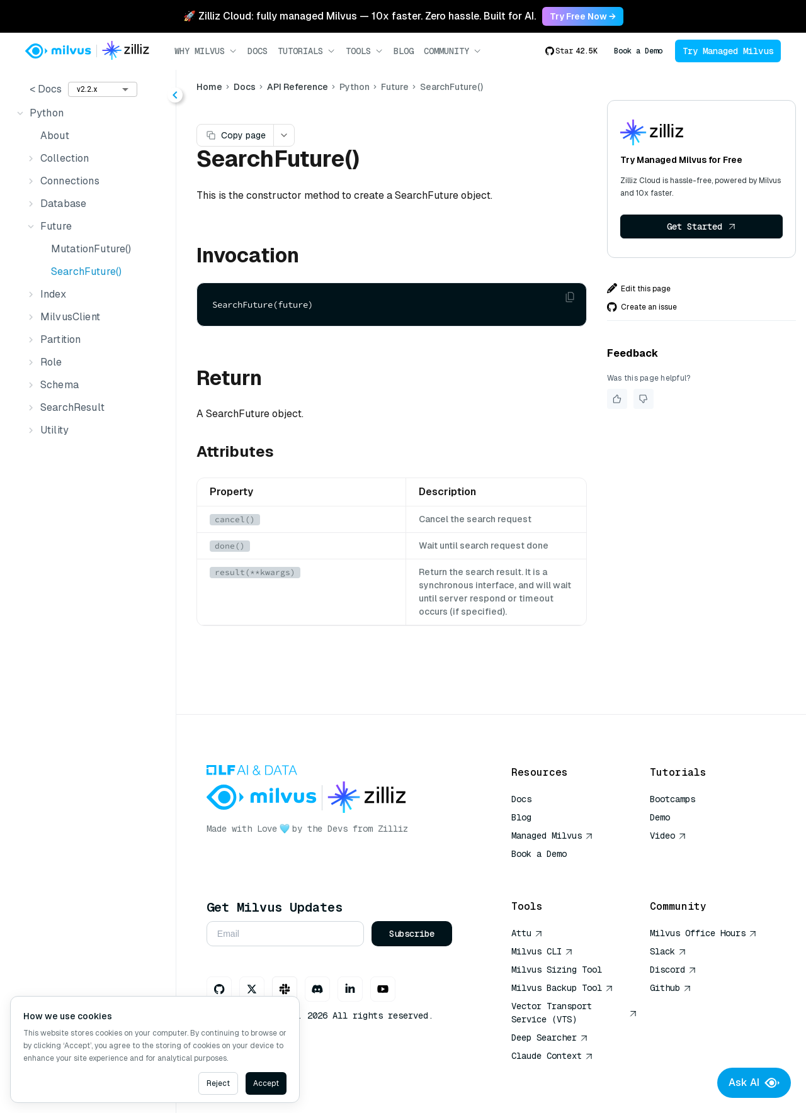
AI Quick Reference (556, 872)
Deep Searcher (549, 1037)
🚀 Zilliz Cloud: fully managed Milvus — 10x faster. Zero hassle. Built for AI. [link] (359, 16)
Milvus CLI (542, 951)
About (54, 135)
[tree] (88, 272)
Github (670, 987)
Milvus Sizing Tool (556, 969)
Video (668, 835)
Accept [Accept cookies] (266, 1083)
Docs (257, 51)
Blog (404, 51)
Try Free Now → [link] (583, 16)
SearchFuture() (86, 271)
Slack (668, 951)
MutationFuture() (91, 248)
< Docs (46, 89)
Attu (527, 933)
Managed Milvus (552, 835)
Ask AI (754, 1082)
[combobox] (102, 89)
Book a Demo (638, 51)
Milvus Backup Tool (562, 987)
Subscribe (413, 933)
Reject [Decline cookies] (218, 1083)
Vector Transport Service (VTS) (574, 1012)
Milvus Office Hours (703, 933)
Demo (660, 817)
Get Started (701, 226)
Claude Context (552, 1055)
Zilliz (395, 828)
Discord (673, 969)
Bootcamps (672, 799)
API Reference (299, 86)
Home (211, 86)
